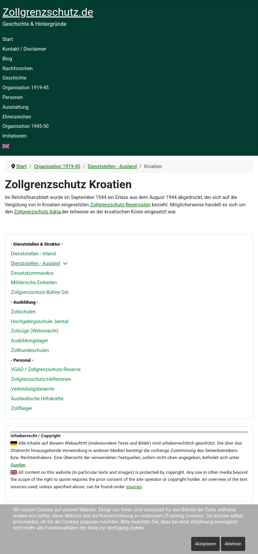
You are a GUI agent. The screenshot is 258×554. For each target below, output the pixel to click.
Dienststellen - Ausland (35, 263)
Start (7, 39)
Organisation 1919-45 (25, 88)
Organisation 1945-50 (25, 126)
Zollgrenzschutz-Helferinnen (41, 379)
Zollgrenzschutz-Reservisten (120, 205)
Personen (12, 97)
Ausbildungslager (29, 341)
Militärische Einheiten (34, 283)
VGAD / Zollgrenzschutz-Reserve (46, 369)
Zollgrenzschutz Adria (37, 212)
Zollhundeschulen (30, 350)
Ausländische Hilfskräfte (37, 399)
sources (134, 486)
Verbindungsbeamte (32, 389)
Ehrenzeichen (16, 117)
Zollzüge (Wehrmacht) (34, 331)
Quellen (18, 464)
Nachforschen (17, 68)
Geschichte (14, 78)
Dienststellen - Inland (33, 254)
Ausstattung (15, 107)
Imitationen (14, 136)
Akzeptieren (205, 544)
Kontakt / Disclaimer (24, 49)
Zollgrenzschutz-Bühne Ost (40, 292)
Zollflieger (21, 408)
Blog (7, 59)
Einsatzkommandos (32, 273)
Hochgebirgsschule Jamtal (39, 321)
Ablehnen (233, 544)
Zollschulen (23, 312)
